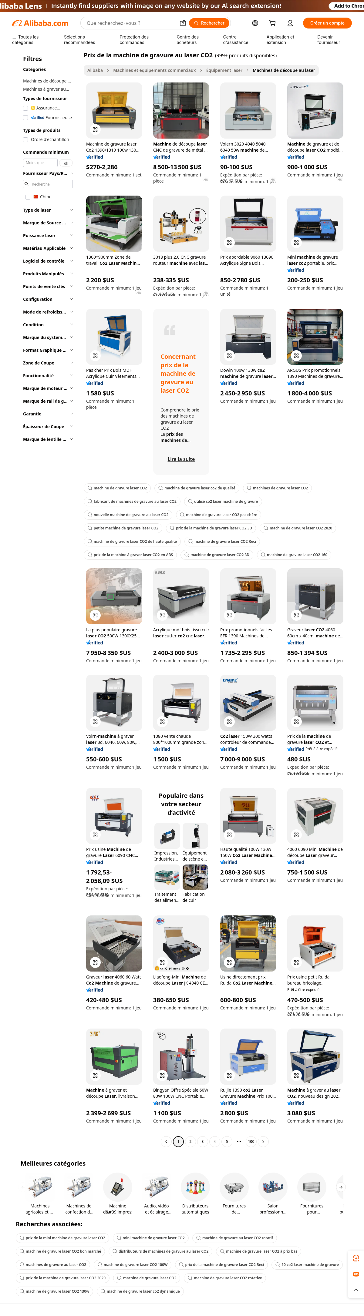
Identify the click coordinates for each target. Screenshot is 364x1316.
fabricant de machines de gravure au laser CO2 (132, 501)
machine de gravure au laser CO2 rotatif (234, 1237)
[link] (356, 1258)
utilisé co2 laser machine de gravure (223, 501)
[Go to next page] (263, 1141)
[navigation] (46, 599)
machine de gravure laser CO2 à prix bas (258, 1251)
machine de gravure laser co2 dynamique (140, 1291)
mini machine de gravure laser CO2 (151, 1237)
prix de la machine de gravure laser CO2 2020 (63, 1278)
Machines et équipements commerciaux (154, 70)
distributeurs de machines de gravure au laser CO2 (160, 1251)
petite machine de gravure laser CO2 (123, 528)
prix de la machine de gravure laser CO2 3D (211, 528)
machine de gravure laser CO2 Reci (222, 541)
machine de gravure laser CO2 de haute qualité (132, 541)
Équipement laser (224, 70)
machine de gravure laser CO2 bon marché (60, 1251)
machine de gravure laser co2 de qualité (196, 488)
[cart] (273, 23)
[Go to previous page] (166, 1141)
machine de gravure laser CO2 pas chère (218, 514)
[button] (183, 23)
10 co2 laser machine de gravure (307, 1264)
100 (251, 1141)
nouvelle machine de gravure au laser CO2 (128, 514)
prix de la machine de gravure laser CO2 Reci (221, 1264)
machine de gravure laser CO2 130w (54, 1291)
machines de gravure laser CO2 (277, 488)
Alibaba (95, 70)
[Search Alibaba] (130, 23)
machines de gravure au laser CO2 (53, 1264)
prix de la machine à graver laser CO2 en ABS (130, 554)
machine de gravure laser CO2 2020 (298, 528)
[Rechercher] (209, 23)
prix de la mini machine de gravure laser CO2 (62, 1237)
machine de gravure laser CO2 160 (294, 554)
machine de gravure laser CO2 (117, 488)
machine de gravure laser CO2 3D (216, 554)
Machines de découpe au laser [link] (284, 70)
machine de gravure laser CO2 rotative (225, 1278)
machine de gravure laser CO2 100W (132, 1264)
